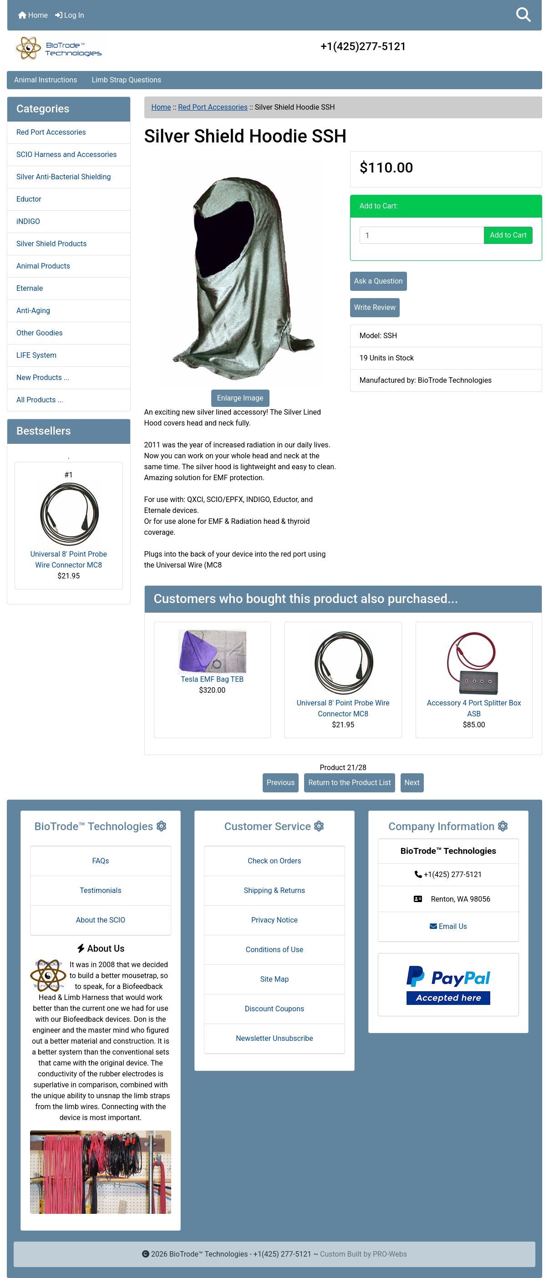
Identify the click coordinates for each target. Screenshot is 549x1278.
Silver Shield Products (51, 243)
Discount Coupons (275, 1008)
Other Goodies (39, 333)
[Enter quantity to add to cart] (422, 235)
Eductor (28, 199)
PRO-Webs (390, 1254)
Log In (69, 15)
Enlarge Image (240, 398)
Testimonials (100, 890)
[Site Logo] (96, 48)
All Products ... (39, 400)
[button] (523, 15)
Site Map (274, 979)
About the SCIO (100, 920)
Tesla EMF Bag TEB (212, 679)
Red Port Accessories (213, 107)
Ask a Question (378, 281)
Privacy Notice (274, 920)
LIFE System (36, 355)
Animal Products (43, 266)
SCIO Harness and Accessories (66, 154)
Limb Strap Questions (126, 80)
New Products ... (43, 377)
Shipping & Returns (274, 890)
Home (33, 15)
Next (412, 782)
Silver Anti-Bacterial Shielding (63, 176)
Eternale (29, 288)
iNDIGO (28, 221)
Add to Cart (508, 235)
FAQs (100, 861)
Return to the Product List (349, 782)
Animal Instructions (45, 80)
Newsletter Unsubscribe (274, 1038)
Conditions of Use (274, 949)
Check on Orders (274, 861)
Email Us (448, 926)
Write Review (375, 307)
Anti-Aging (33, 310)
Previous (281, 782)
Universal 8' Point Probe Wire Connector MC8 (68, 525)
